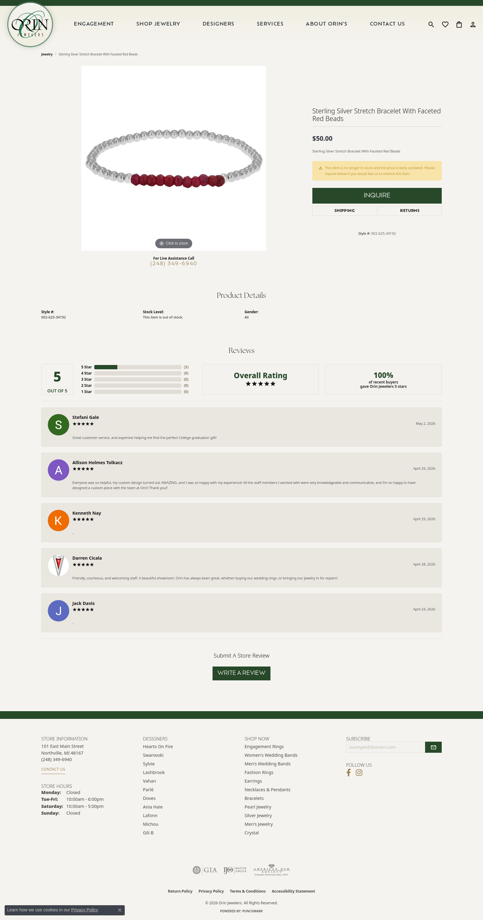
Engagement (94, 24)
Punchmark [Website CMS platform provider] (252, 911)
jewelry (47, 54)
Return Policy (180, 891)
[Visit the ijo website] (234, 870)
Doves (149, 798)
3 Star (86, 379)
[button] (431, 24)
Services (270, 24)
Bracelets (254, 798)
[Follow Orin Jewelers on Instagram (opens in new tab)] (359, 772)
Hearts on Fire (158, 746)
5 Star (86, 367)
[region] (173, 158)
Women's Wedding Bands (271, 755)
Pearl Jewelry (258, 807)
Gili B (148, 833)
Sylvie (149, 764)
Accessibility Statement (293, 891)
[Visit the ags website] (271, 870)
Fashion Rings (259, 772)
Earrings (253, 781)
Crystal (252, 833)
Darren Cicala (87, 558)
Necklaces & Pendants (267, 789)
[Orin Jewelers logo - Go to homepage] (30, 24)
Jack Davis (83, 603)
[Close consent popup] (120, 910)
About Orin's (326, 24)
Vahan (149, 781)
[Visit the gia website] (205, 870)
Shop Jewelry (158, 24)
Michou (150, 824)
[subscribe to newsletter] (433, 747)
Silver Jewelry (258, 815)
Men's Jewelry (259, 824)
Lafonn (150, 815)
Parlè (148, 789)
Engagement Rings (264, 746)
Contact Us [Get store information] (53, 769)
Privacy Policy (211, 891)
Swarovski (153, 755)
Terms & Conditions (248, 891)
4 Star (86, 373)
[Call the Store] (56, 759)
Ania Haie (153, 807)
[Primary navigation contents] (239, 24)
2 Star (86, 385)
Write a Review (241, 673)
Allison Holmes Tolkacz (97, 462)
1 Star (86, 391)
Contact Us (387, 24)
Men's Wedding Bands (268, 764)
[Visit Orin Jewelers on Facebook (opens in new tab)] (348, 772)
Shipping (345, 211)
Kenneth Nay (86, 513)
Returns (410, 211)
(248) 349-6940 (173, 263)
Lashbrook (154, 772)
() (186, 367)
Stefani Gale (85, 417)
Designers (219, 24)
